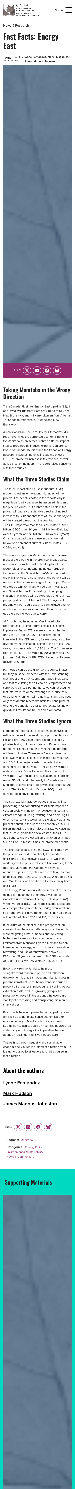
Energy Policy (34, 1147)
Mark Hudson (56, 57)
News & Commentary (20, 1156)
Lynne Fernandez (35, 57)
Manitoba (27, 1140)
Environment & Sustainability (24, 1152)
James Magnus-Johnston (40, 61)
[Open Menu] (68, 10)
